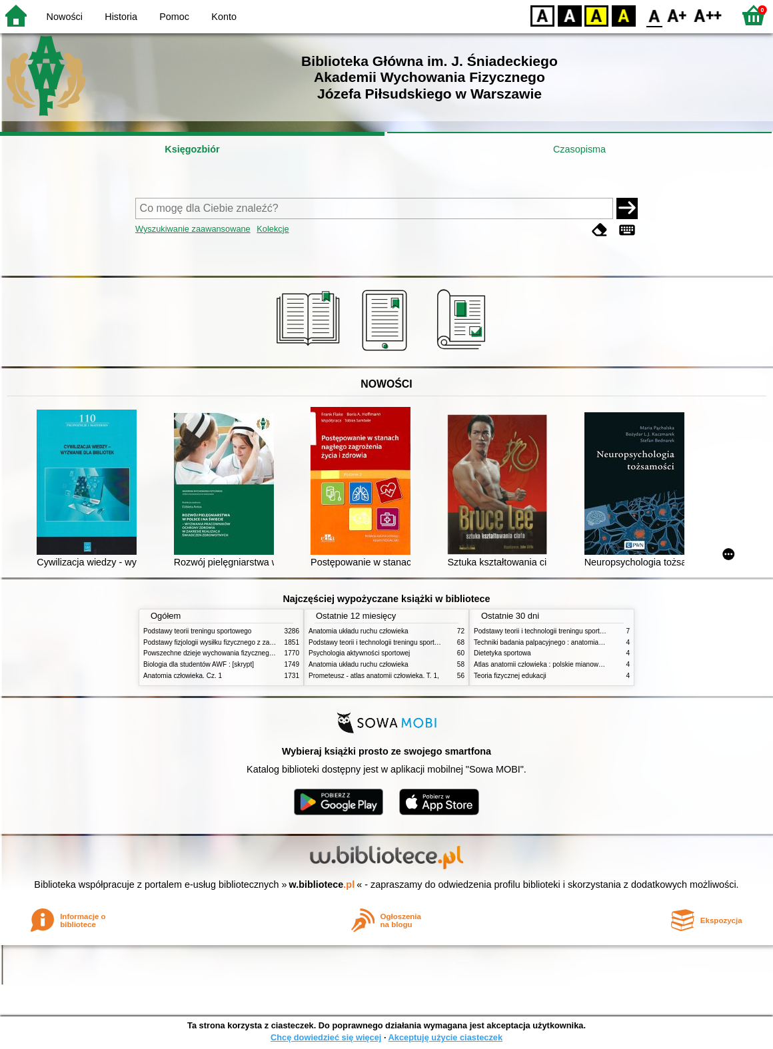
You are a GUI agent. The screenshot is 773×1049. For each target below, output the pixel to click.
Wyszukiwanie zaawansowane (193, 229)
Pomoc (174, 16)
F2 (708, 15)
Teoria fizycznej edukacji (510, 675)
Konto (224, 16)
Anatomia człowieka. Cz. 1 (182, 675)
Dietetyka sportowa (502, 653)
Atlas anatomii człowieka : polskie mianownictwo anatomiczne (566, 664)
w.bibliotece (322, 884)
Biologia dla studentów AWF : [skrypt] (198, 664)
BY (623, 15)
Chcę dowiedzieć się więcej (326, 1037)
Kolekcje (273, 229)
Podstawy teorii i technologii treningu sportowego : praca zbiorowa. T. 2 (414, 642)
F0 (654, 15)
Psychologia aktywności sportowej (359, 653)
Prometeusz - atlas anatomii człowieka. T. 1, (374, 675)
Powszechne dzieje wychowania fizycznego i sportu (220, 653)
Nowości (65, 16)
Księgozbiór (192, 149)
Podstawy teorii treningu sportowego (197, 631)
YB (596, 15)
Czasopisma (579, 149)
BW (569, 15)
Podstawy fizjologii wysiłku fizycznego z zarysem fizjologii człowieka (244, 642)
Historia (121, 16)
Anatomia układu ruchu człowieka (358, 631)
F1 (677, 15)
